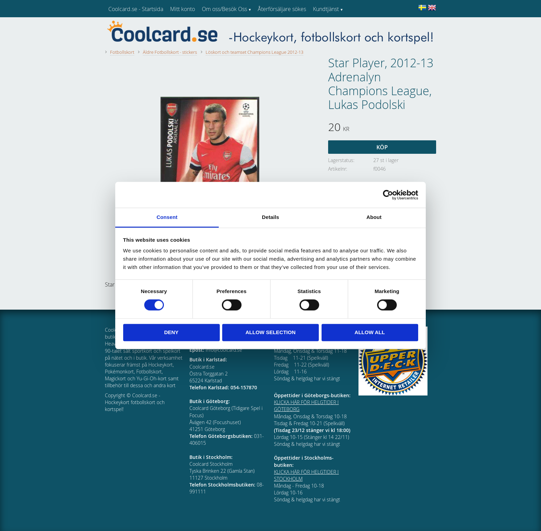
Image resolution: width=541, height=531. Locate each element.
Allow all (370, 332)
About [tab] (374, 217)
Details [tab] (270, 217)
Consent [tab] (167, 217)
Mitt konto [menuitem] (182, 9)
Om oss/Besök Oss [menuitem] (224, 9)
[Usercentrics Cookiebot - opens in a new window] (388, 195)
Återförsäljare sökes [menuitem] (282, 9)
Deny (171, 332)
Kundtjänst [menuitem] (326, 9)
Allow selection (271, 332)
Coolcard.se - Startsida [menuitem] (135, 9)
